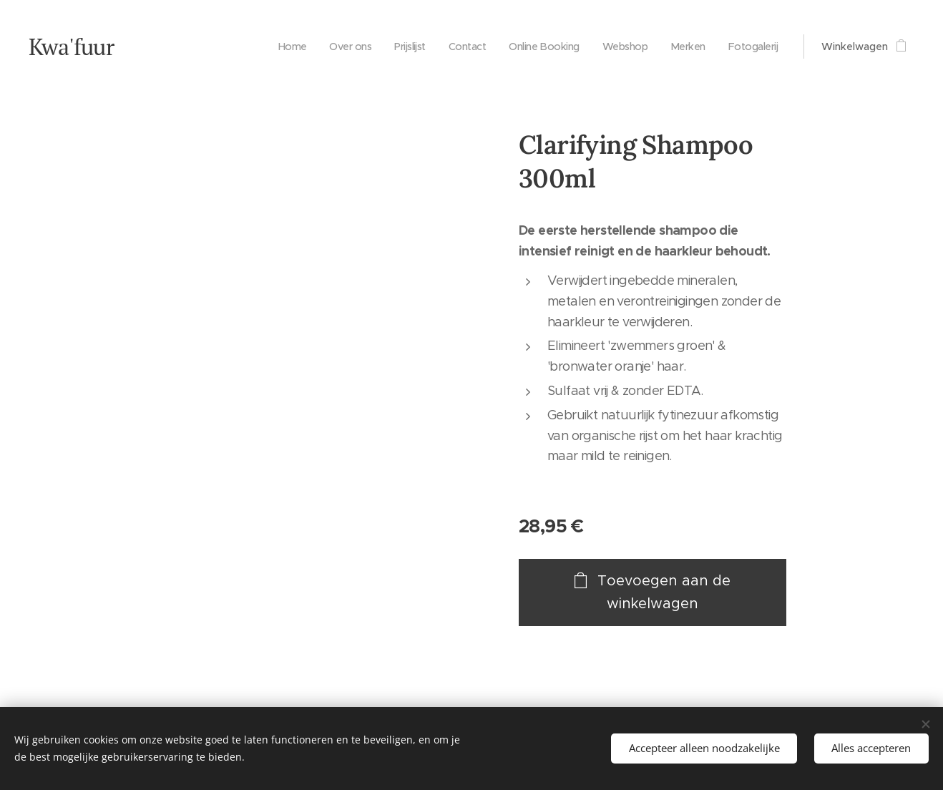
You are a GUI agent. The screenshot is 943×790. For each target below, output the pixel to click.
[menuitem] (271, 46)
